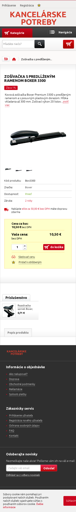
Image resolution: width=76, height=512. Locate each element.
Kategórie (17, 33)
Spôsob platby (17, 394)
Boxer (28, 187)
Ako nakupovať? (18, 374)
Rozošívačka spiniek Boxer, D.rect (25, 309)
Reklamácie (15, 389)
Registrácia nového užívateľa (25, 420)
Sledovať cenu (26, 257)
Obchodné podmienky (22, 384)
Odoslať (49, 468)
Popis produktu (18, 332)
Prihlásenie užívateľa (21, 415)
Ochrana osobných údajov (24, 425)
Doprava (14, 379)
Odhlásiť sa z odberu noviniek (23, 475)
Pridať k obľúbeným (30, 262)
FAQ (11, 430)
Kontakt (13, 435)
